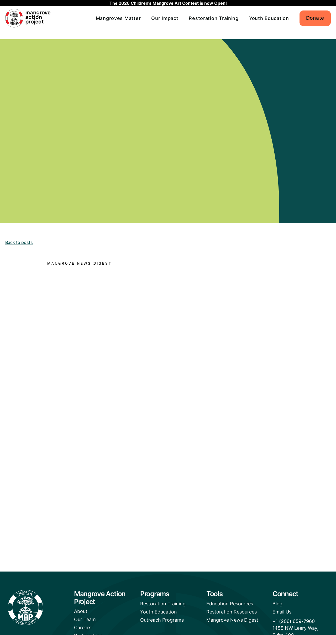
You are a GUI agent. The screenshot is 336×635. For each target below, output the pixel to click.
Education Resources (229, 604)
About (80, 611)
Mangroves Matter (118, 18)
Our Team (85, 620)
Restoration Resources (231, 612)
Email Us (281, 612)
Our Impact (164, 18)
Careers (82, 629)
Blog (277, 604)
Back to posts (19, 242)
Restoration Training (213, 18)
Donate (315, 18)
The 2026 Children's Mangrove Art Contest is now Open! (168, 3)
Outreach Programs (162, 621)
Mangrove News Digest (232, 621)
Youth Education (269, 18)
